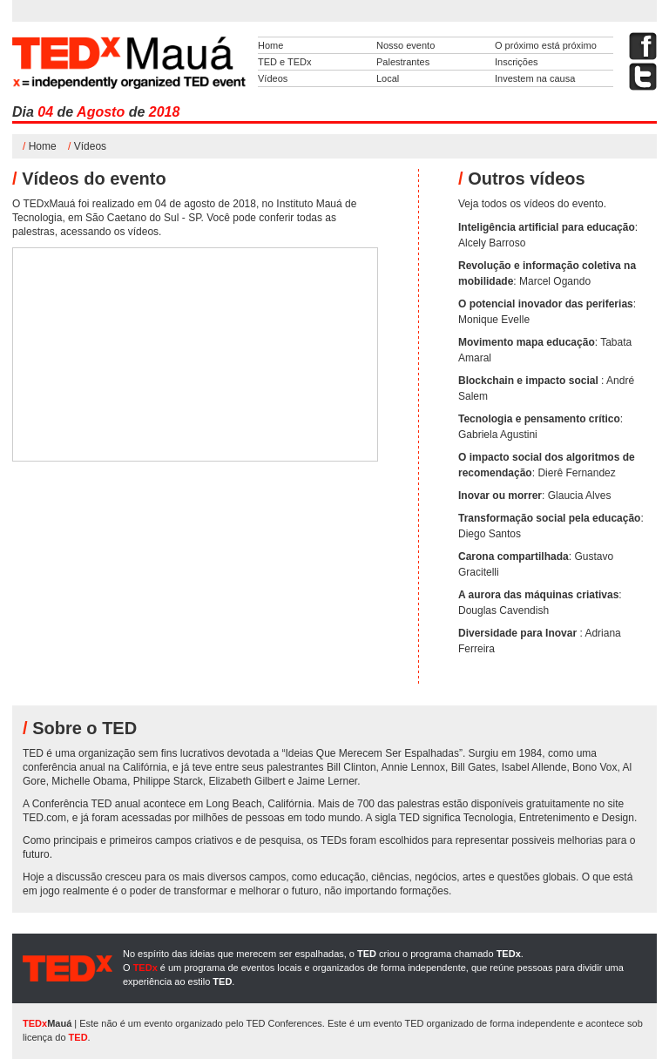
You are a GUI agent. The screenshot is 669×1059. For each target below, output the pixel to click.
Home (270, 45)
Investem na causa (535, 78)
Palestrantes (402, 62)
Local (387, 78)
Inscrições (516, 62)
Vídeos (272, 78)
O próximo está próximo (546, 45)
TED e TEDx (285, 62)
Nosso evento (405, 45)
